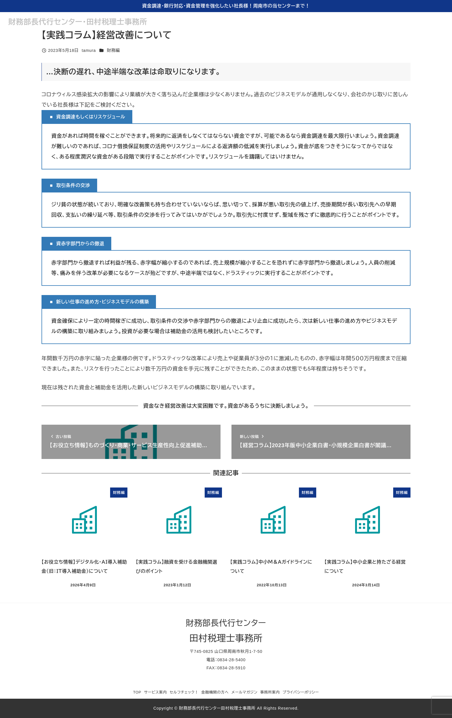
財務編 (113, 50)
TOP (137, 692)
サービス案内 (155, 692)
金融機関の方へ (215, 692)
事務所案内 (270, 692)
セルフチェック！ (184, 692)
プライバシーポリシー (300, 692)
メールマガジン (244, 692)
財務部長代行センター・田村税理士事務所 (77, 22)
